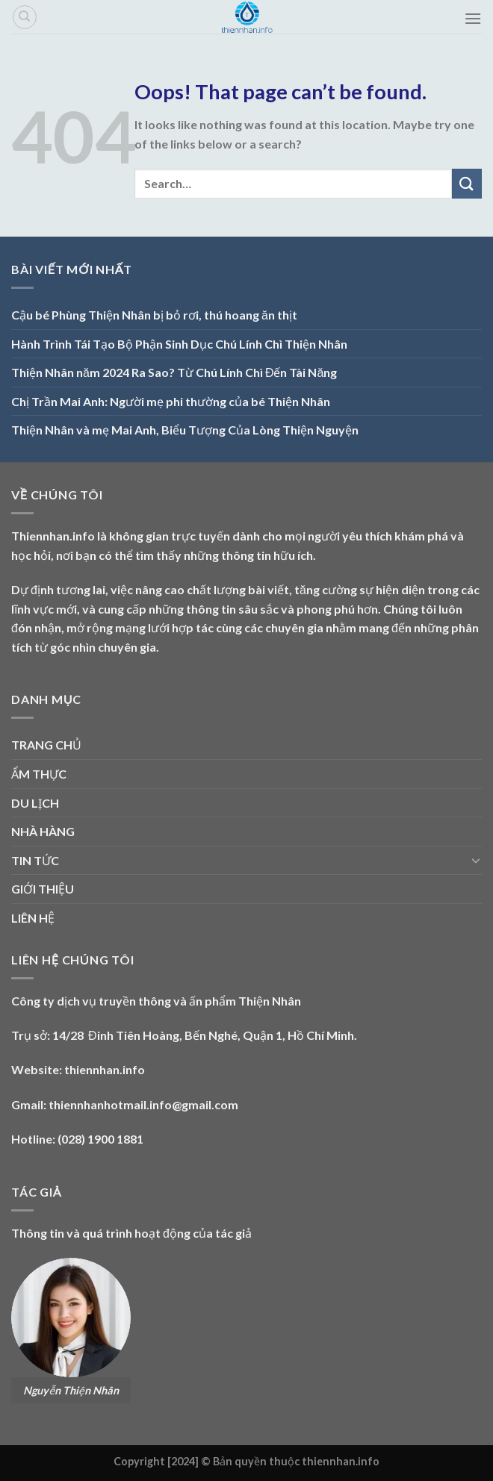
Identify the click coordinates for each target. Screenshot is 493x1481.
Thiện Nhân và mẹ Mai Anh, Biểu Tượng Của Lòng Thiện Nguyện (185, 430)
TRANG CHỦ (46, 745)
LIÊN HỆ (33, 918)
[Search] (25, 17)
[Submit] (467, 183)
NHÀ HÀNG (43, 831)
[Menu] (473, 18)
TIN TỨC (35, 860)
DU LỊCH (35, 803)
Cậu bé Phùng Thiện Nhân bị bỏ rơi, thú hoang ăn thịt (154, 315)
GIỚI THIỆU (42, 889)
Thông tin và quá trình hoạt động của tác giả (131, 1233)
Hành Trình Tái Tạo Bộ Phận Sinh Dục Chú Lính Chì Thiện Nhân (179, 344)
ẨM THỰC (38, 774)
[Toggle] (476, 860)
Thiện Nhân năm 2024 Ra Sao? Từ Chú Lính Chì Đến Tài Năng (174, 372)
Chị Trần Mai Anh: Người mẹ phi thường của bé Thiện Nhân (170, 401)
